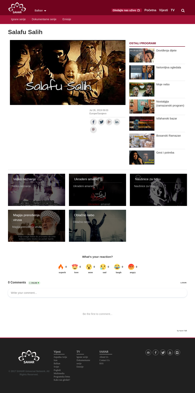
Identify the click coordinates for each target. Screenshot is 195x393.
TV (173, 10)
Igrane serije (18, 19)
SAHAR (18, 8)
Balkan (57, 363)
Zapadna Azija (60, 357)
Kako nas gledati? (62, 380)
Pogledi (57, 370)
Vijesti (163, 10)
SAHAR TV (29, 358)
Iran (55, 360)
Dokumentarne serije (44, 19)
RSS (101, 363)
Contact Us (104, 360)
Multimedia (59, 373)
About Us (103, 357)
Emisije (66, 19)
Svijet (56, 366)
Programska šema (62, 376)
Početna (150, 10)
